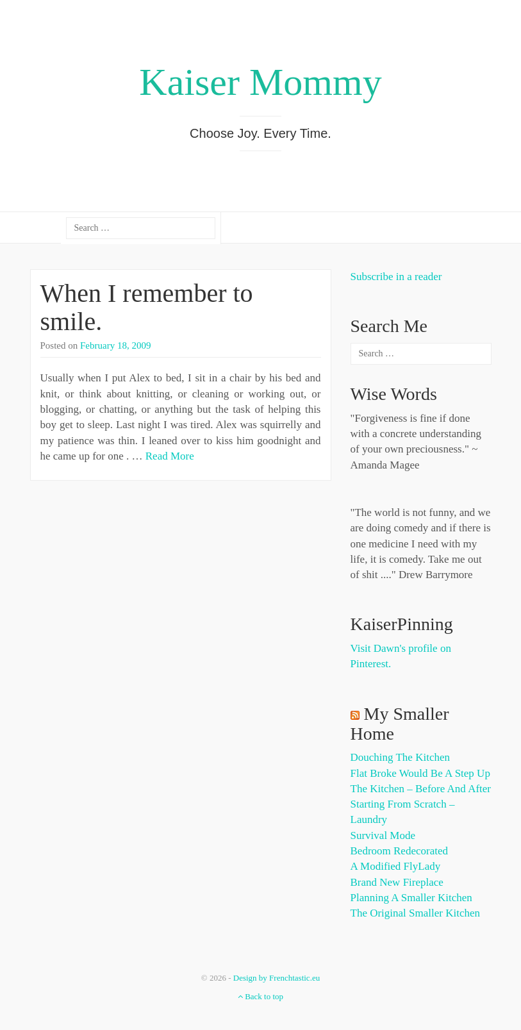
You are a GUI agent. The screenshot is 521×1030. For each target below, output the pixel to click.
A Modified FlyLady (396, 866)
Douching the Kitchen (400, 757)
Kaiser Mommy (260, 82)
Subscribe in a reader (396, 276)
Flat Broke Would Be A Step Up (420, 773)
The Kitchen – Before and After (421, 789)
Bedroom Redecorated (399, 851)
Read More (169, 456)
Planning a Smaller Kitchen (411, 898)
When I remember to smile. (146, 307)
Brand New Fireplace (397, 882)
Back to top (260, 996)
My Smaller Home (400, 723)
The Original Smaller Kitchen (416, 913)
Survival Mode (383, 835)
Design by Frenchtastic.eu (276, 978)
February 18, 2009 (115, 345)
